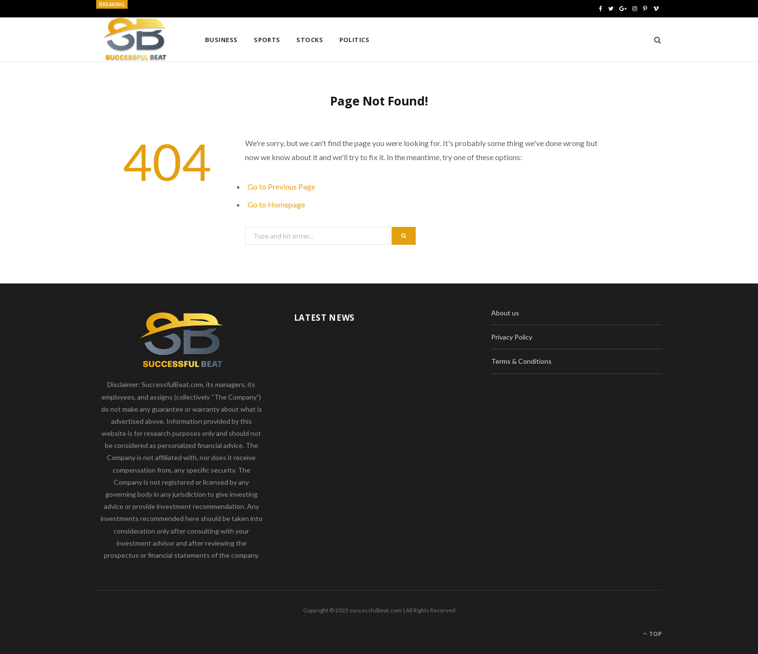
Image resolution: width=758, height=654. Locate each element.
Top (652, 634)
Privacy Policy (511, 337)
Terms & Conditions (521, 361)
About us (505, 313)
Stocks (309, 39)
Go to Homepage (276, 204)
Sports (267, 39)
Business (221, 39)
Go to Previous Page (281, 186)
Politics (354, 39)
